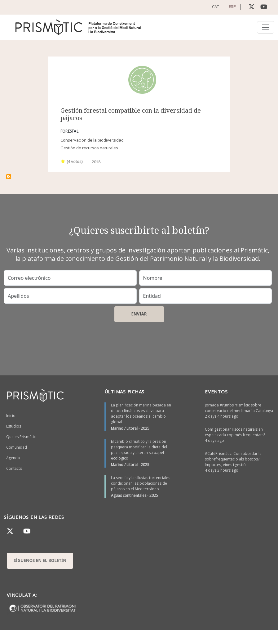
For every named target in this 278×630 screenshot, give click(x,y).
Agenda (13, 457)
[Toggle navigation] (265, 27)
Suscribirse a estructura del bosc (8, 176)
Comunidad (16, 447)
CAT (215, 6)
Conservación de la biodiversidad (92, 140)
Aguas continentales (128, 495)
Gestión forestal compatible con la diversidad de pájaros (130, 114)
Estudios (13, 426)
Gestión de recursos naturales (89, 148)
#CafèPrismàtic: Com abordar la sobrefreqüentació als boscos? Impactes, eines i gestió (233, 459)
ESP (232, 6)
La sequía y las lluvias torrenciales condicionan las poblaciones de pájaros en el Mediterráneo (140, 483)
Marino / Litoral (124, 428)
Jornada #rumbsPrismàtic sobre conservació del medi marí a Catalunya (239, 407)
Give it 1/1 (63, 161)
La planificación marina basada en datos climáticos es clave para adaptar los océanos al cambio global (141, 413)
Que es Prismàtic (21, 436)
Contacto (14, 468)
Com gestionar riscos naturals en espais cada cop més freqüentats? (235, 432)
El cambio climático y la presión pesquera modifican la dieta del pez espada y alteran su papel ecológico (139, 450)
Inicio (10, 415)
